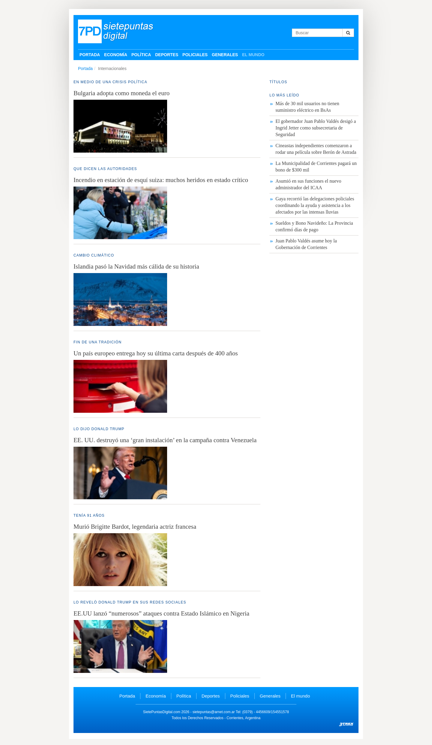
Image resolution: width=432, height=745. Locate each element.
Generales (225, 54)
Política (141, 54)
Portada (90, 54)
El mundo (253, 54)
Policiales (195, 54)
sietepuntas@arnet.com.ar (214, 712)
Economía (115, 54)
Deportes (166, 54)
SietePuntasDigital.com (161, 712)
